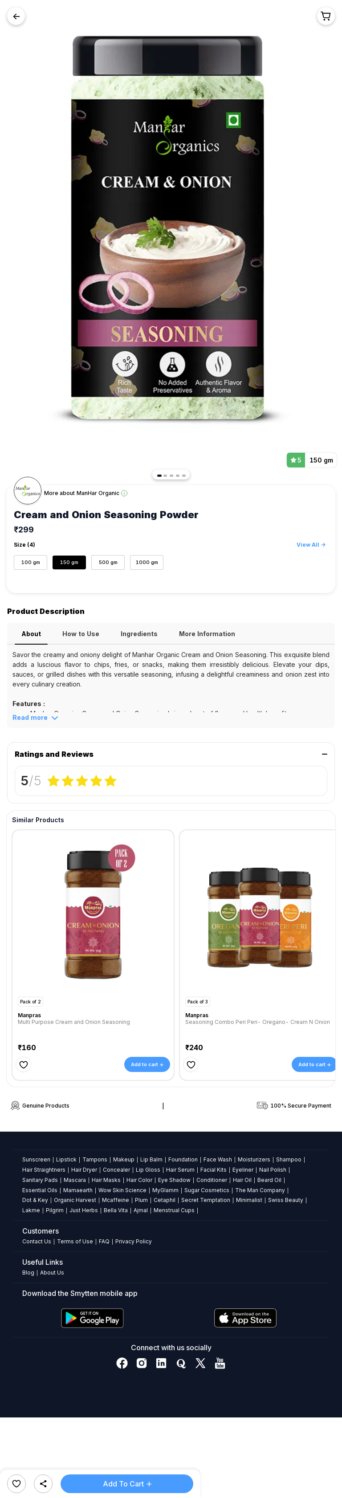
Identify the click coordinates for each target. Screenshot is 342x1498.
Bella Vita (116, 1210)
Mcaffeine (115, 1200)
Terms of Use (75, 1241)
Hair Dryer (84, 1169)
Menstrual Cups (174, 1210)
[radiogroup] (82, 781)
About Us (52, 1272)
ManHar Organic (98, 493)
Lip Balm (151, 1159)
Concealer (116, 1169)
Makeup (123, 1159)
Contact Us (36, 1241)
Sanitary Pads (40, 1180)
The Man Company (260, 1190)
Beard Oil (269, 1180)
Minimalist (249, 1200)
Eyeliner (242, 1169)
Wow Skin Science (122, 1190)
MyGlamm (165, 1190)
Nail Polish (272, 1169)
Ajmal (141, 1210)
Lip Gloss (148, 1169)
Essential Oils (39, 1190)
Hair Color (139, 1180)
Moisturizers (254, 1159)
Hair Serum (180, 1169)
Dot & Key (35, 1200)
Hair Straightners (43, 1169)
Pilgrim (55, 1210)
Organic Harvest (75, 1200)
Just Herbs (83, 1210)
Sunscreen (36, 1159)
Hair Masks (106, 1180)
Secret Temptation (205, 1200)
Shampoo (288, 1159)
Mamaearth (78, 1190)
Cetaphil (164, 1200)
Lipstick (66, 1159)
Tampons (94, 1159)
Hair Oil (242, 1180)
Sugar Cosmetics (206, 1190)
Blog (28, 1272)
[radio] (53, 781)
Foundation (183, 1159)
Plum (141, 1200)
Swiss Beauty (285, 1200)
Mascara (75, 1180)
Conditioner (211, 1180)
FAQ (104, 1241)
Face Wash (218, 1159)
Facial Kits (213, 1169)
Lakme (31, 1210)
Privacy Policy (133, 1241)
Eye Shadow (174, 1180)
